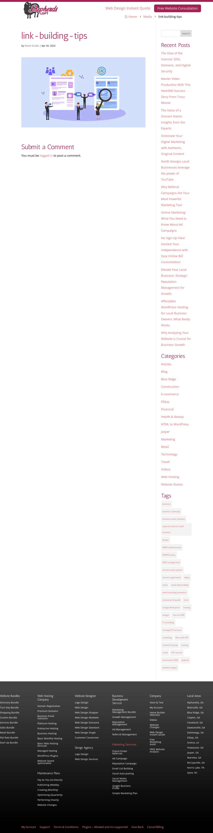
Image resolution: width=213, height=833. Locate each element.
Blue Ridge (168, 379)
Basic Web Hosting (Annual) (47, 744)
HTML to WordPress (175, 424)
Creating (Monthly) (47, 790)
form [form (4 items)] (186, 600)
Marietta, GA (194, 758)
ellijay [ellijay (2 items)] (187, 577)
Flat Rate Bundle (9, 737)
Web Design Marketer (87, 717)
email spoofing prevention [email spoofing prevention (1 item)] (174, 592)
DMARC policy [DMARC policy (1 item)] (168, 554)
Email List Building (122, 768)
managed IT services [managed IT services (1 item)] (172, 630)
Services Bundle (9, 722)
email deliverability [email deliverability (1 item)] (180, 585)
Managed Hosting (47, 751)
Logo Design (81, 702)
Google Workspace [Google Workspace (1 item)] (171, 607)
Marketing (168, 439)
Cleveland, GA (195, 722)
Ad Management (121, 729)
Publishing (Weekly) (48, 785)
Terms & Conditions (66, 827)
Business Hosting (47, 733)
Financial (167, 409)
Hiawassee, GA (195, 747)
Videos (166, 469)
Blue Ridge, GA (195, 712)
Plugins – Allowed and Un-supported (105, 827)
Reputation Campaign (124, 763)
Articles (166, 364)
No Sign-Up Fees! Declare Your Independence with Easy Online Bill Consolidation (174, 250)
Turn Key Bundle (9, 707)
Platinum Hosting (47, 723)
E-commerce (170, 394)
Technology (169, 454)
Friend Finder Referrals (119, 752)
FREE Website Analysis (157, 750)
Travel (165, 462)
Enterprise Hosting (47, 728)
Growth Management (124, 717)
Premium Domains (47, 711)
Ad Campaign (119, 758)
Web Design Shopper (86, 712)
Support (45, 827)
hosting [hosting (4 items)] (186, 607)
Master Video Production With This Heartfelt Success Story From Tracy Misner (176, 91)
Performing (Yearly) (48, 800)
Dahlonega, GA (195, 732)
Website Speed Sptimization (45, 762)
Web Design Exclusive (87, 722)
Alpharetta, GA (195, 702)
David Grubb (32, 45)
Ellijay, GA (192, 737)
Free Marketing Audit (155, 742)
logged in (46, 155)
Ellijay (165, 402)
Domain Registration (48, 706)
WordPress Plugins (47, 756)
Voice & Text (156, 702)
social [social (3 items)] (165, 652)
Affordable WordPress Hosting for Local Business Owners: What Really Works (175, 313)
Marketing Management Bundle (124, 711)
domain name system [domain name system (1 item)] (172, 569)
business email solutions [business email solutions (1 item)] (173, 519)
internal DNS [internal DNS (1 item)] (179, 615)
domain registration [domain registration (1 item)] (171, 577)
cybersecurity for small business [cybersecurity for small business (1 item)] (173, 529)
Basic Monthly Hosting (49, 738)
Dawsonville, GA (196, 727)
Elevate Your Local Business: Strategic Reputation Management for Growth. (174, 282)
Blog (164, 372)
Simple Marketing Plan (124, 793)
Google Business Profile (121, 787)
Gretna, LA (193, 742)
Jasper (165, 432)
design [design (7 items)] (165, 539)
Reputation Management (119, 723)
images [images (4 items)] (165, 615)
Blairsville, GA (195, 707)
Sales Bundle (7, 727)
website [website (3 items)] (185, 660)
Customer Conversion (87, 737)
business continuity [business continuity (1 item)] (171, 511)
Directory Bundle (9, 702)
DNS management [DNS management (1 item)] (171, 562)
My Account (156, 707)
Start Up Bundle (9, 742)
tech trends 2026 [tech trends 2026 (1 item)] (170, 660)
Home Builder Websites (157, 713)
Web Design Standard (87, 727)
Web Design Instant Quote (128, 8)
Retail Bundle (7, 732)
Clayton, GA (193, 717)
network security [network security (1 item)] (170, 645)
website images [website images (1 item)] (169, 667)
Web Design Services (86, 759)
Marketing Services (124, 744)
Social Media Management (119, 779)
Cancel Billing (155, 827)
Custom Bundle (8, 717)
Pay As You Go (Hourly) (49, 780)
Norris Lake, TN (195, 768)
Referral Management (124, 734)
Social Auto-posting (123, 773)
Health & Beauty (172, 417)
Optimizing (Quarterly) (49, 795)
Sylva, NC (192, 773)
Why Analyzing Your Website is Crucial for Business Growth (176, 339)
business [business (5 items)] (166, 504)
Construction (170, 387)
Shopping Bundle (9, 712)
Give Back (137, 827)
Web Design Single (85, 732)
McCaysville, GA (196, 763)
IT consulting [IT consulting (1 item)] (168, 622)
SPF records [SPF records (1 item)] (176, 652)
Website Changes (47, 805)
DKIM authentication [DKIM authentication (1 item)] (171, 547)
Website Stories (172, 484)
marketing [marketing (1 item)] (167, 637)
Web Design (81, 707)
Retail (165, 447)
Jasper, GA (193, 753)
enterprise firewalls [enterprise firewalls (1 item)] (171, 600)
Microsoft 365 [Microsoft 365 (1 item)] (181, 637)
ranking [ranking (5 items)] (184, 645)
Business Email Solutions (45, 717)
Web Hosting (170, 477)
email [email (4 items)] (165, 585)
